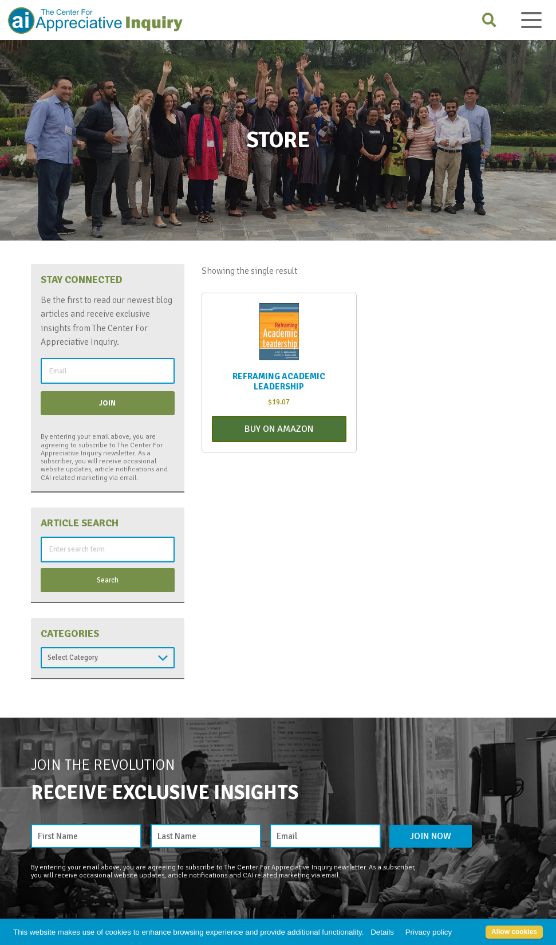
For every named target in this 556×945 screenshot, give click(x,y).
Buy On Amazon (279, 429)
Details (382, 932)
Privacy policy (428, 932)
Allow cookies (514, 932)
